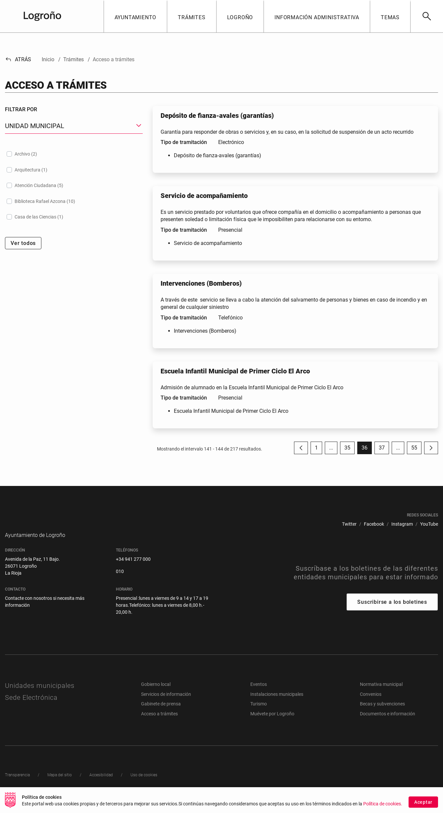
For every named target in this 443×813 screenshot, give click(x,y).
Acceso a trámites (159, 723)
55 (416, 449)
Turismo (258, 713)
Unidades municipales (39, 695)
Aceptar (423, 802)
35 (349, 449)
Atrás (18, 59)
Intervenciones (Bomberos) (205, 331)
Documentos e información (387, 723)
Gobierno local (156, 694)
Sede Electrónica (31, 707)
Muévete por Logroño (272, 723)
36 (367, 449)
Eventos (258, 694)
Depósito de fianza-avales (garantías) (217, 155)
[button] (135, 16)
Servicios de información (166, 704)
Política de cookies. (382, 804)
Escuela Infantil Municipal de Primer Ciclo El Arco (231, 411)
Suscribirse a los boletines (392, 612)
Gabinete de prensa (161, 713)
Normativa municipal (381, 694)
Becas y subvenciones (382, 713)
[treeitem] (74, 154)
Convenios (370, 704)
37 (384, 449)
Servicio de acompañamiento (208, 243)
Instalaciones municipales (276, 704)
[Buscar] (426, 16)
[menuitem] (349, 524)
